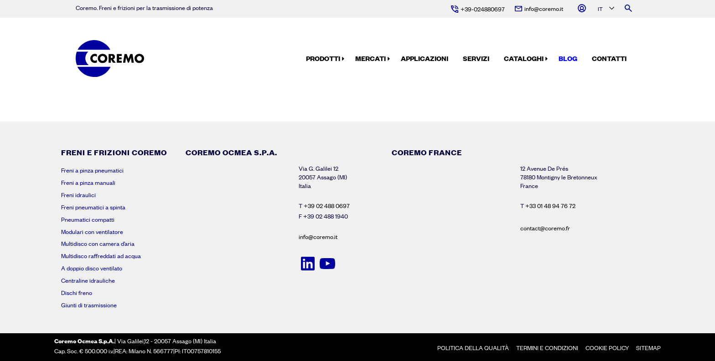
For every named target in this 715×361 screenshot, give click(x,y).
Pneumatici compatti (87, 219)
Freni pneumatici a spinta (93, 207)
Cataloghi (524, 58)
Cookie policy (607, 348)
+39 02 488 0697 (327, 206)
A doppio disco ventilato (91, 268)
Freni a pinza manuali (88, 182)
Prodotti (323, 58)
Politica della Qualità (473, 348)
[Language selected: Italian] (605, 9)
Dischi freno (76, 293)
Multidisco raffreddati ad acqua (101, 256)
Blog (568, 58)
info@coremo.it (318, 237)
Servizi (476, 58)
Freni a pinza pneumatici (92, 170)
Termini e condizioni (547, 348)
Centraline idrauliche (88, 280)
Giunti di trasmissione (89, 305)
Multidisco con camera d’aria (98, 243)
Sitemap (648, 348)
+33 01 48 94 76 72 (550, 206)
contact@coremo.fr (545, 228)
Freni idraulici (78, 195)
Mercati (370, 58)
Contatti (609, 58)
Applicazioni (424, 58)
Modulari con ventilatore (92, 232)
